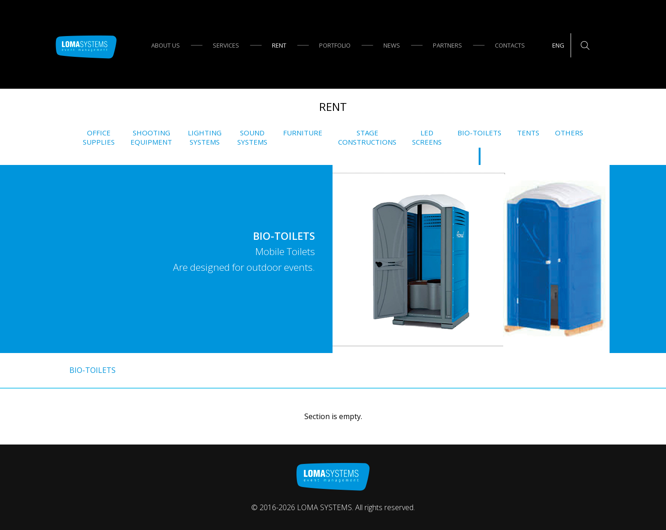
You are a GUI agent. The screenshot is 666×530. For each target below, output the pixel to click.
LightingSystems (205, 137)
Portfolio (335, 45)
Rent (279, 45)
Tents (528, 132)
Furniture (302, 132)
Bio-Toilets (479, 132)
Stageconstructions (367, 137)
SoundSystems (252, 137)
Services (226, 45)
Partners (447, 45)
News (391, 45)
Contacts (510, 45)
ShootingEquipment (151, 137)
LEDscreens (427, 137)
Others (569, 132)
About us (165, 45)
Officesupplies (99, 137)
